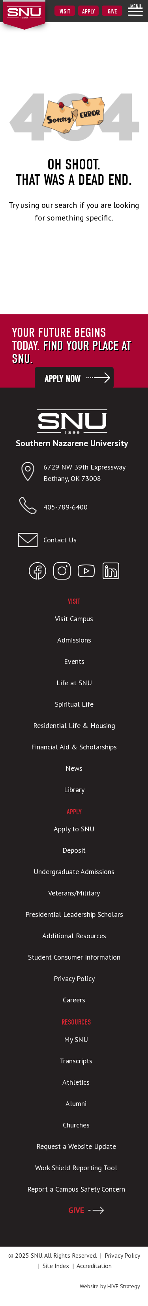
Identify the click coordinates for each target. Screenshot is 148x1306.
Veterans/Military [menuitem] (74, 892)
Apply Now (62, 378)
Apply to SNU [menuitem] (74, 828)
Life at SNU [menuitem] (74, 682)
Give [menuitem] (112, 11)
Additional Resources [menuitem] (74, 935)
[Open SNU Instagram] (62, 572)
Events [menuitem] (74, 661)
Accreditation (94, 1266)
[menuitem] (135, 10)
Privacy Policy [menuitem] (74, 978)
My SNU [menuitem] (76, 1039)
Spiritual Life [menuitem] (74, 704)
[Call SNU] (30, 507)
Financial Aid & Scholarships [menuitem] (74, 746)
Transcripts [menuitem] (76, 1060)
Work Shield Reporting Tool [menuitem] (76, 1167)
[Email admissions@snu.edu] (72, 540)
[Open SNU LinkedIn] (111, 572)
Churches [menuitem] (76, 1124)
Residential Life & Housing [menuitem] (74, 725)
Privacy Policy (122, 1255)
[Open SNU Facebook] (37, 572)
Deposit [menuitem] (74, 850)
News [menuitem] (74, 768)
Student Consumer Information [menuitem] (74, 957)
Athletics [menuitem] (76, 1082)
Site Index (56, 1266)
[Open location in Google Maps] (30, 473)
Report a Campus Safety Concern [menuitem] (76, 1189)
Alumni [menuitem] (76, 1103)
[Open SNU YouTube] (86, 572)
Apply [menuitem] (88, 11)
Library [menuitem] (74, 789)
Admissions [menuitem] (74, 639)
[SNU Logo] (36, 7)
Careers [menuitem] (74, 999)
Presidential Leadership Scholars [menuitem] (74, 914)
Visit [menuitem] (65, 11)
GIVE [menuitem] (76, 1210)
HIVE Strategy (123, 1286)
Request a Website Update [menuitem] (76, 1146)
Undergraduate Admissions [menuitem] (74, 871)
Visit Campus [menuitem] (74, 618)
